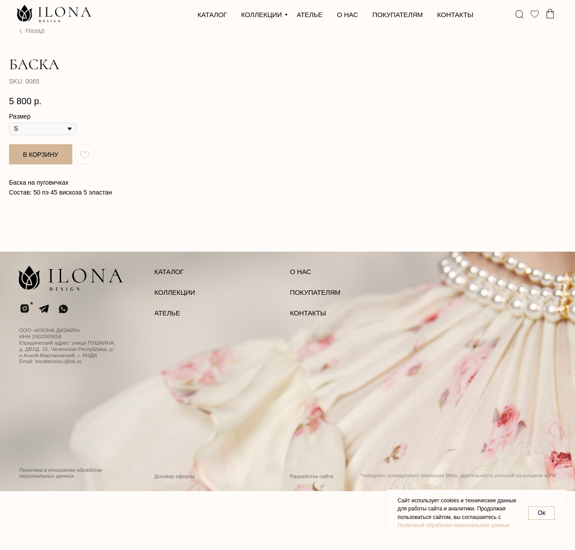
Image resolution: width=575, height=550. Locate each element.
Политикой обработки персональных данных (453, 525)
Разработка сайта (311, 535)
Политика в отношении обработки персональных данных (60, 532)
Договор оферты (175, 535)
